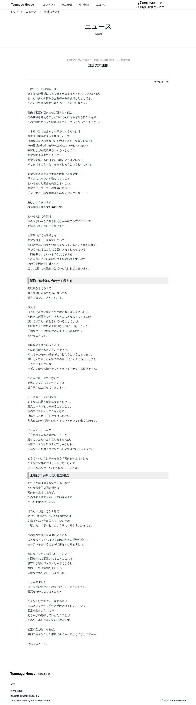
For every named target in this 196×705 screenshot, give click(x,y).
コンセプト (49, 4)
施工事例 (66, 4)
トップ (14, 11)
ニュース (101, 4)
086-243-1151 (151, 5)
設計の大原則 (52, 11)
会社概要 (84, 4)
